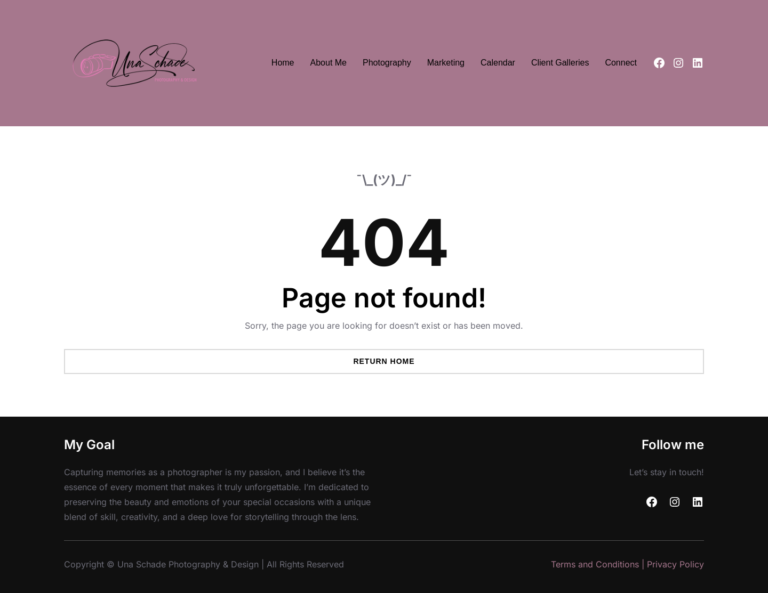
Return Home (383, 361)
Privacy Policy (675, 564)
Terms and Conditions (595, 564)
